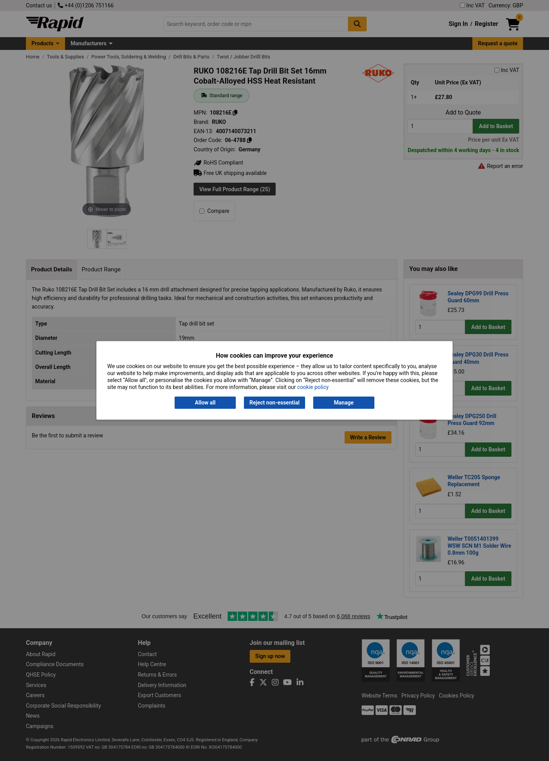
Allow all (205, 402)
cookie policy (313, 387)
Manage (344, 402)
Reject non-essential (274, 402)
